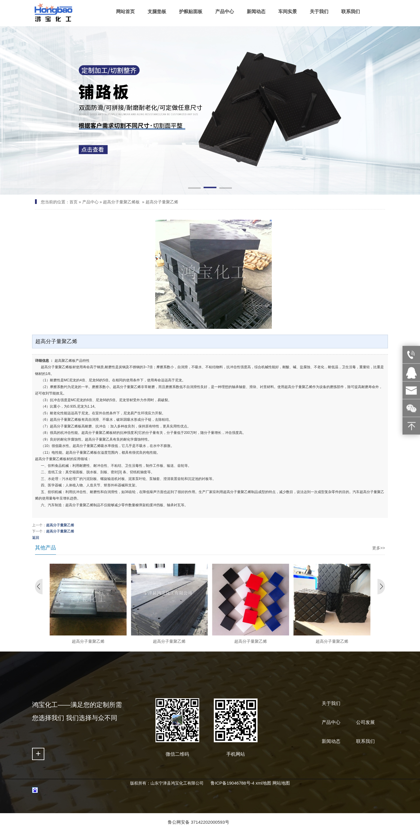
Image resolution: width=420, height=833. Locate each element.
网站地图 (281, 782)
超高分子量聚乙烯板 (121, 202)
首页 (73, 202)
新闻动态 (331, 741)
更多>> (378, 548)
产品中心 (90, 202)
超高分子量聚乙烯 (162, 202)
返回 (35, 538)
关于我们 (331, 703)
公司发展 (365, 722)
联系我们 (365, 741)
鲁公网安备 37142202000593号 (198, 822)
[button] (194, 188)
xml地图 (263, 782)
